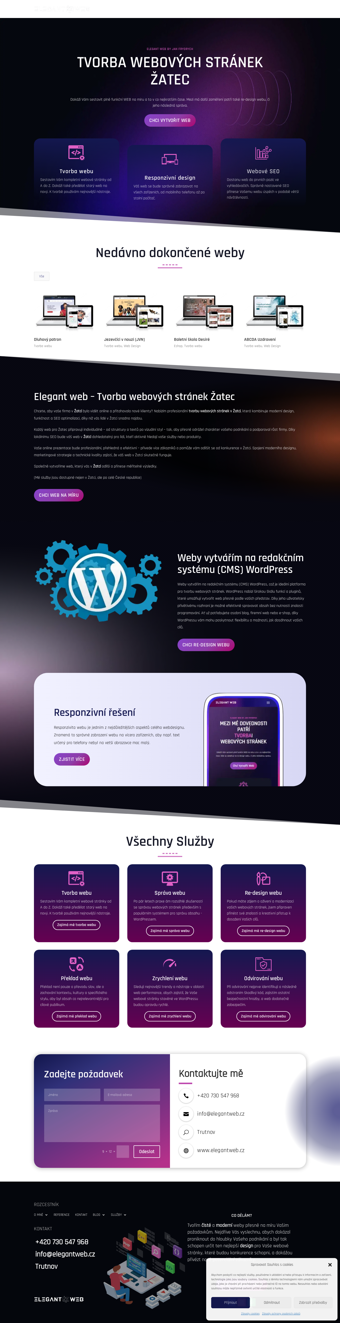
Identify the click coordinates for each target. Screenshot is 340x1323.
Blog (272, 9)
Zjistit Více (72, 741)
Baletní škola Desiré (192, 321)
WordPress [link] (269, 552)
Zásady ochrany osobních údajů (281, 1314)
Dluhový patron (47, 321)
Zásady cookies (250, 1314)
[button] (330, 1264)
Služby (294, 9)
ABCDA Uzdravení (259, 321)
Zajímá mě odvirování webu (263, 998)
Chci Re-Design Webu (206, 627)
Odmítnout (272, 1302)
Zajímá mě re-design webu (263, 912)
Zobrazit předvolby (313, 1302)
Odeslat (147, 1133)
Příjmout (230, 1302)
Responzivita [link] (65, 709)
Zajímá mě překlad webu (76, 998)
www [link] (203, 1132)
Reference (231, 9)
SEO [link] (275, 153)
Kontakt (254, 9)
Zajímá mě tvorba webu (76, 906)
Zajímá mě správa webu (170, 912)
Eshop (178, 328)
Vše (41, 258)
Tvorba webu (43, 328)
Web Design (132, 328)
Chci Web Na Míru (59, 477)
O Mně (204, 9)
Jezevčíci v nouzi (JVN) (124, 321)
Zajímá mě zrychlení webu (170, 998)
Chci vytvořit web (169, 102)
